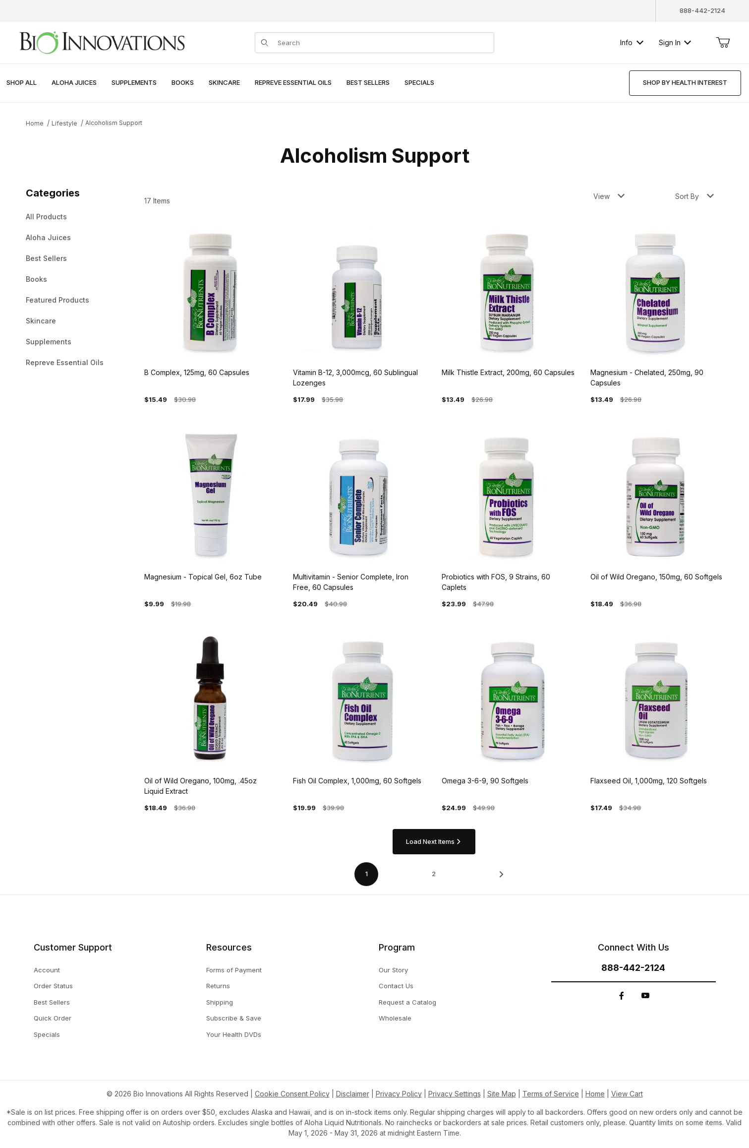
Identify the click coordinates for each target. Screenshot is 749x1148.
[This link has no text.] (101, 41)
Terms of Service (550, 1093)
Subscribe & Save (233, 1018)
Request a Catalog (407, 1002)
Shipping (219, 1002)
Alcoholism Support (113, 123)
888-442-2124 (702, 10)
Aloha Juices (48, 237)
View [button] (609, 196)
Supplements (48, 341)
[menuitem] (21, 83)
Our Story (393, 970)
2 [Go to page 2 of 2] (434, 874)
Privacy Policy (399, 1093)
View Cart (627, 1093)
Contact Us (396, 986)
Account (47, 970)
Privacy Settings (454, 1093)
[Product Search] (382, 43)
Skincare (41, 321)
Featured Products (57, 300)
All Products (46, 216)
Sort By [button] (694, 196)
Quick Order (52, 1018)
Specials (47, 1034)
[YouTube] (645, 996)
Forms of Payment (234, 970)
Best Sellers (46, 258)
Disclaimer (352, 1093)
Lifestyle (64, 123)
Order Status (53, 986)
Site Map (501, 1093)
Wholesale (395, 1018)
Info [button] (631, 42)
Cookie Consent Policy (292, 1093)
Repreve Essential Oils (65, 362)
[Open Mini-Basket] (722, 42)
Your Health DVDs (233, 1034)
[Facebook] (622, 996)
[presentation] (74, 83)
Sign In (675, 42)
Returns (218, 986)
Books (36, 279)
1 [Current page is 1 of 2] (366, 874)
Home (35, 123)
